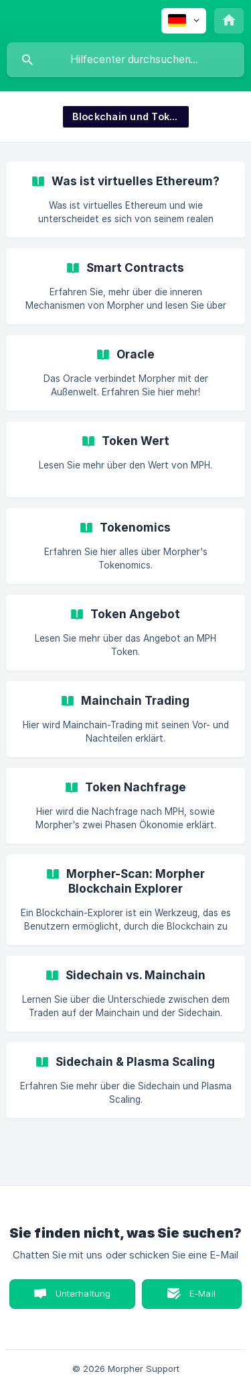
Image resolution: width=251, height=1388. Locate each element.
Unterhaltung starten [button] (83, 1298)
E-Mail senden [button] (195, 1298)
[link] (125, 200)
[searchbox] (125, 59)
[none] (183, 21)
